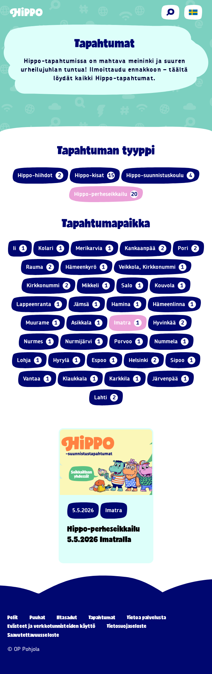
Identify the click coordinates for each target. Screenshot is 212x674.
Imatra (128, 323)
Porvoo (128, 341)
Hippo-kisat (95, 175)
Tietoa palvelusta (146, 617)
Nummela (171, 341)
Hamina (126, 304)
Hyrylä (66, 360)
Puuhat (38, 617)
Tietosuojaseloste (127, 625)
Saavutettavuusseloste (33, 634)
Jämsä (86, 304)
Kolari (51, 248)
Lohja (29, 360)
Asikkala (86, 323)
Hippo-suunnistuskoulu (160, 175)
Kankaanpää (145, 248)
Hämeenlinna (174, 304)
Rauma (40, 267)
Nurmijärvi (84, 341)
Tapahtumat (102, 617)
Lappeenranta (39, 304)
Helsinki (144, 360)
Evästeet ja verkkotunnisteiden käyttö (51, 625)
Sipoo (182, 360)
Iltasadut (67, 617)
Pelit (12, 617)
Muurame (43, 323)
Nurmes (39, 341)
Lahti (106, 397)
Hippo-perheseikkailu (106, 194)
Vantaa (37, 379)
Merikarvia (94, 248)
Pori (188, 248)
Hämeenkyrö (86, 267)
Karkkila (125, 379)
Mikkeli (96, 285)
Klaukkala (80, 379)
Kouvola (170, 285)
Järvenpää (170, 379)
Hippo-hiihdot (40, 175)
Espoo (104, 360)
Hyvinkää (170, 323)
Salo (132, 285)
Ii (20, 248)
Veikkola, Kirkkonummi (152, 267)
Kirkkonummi (48, 285)
